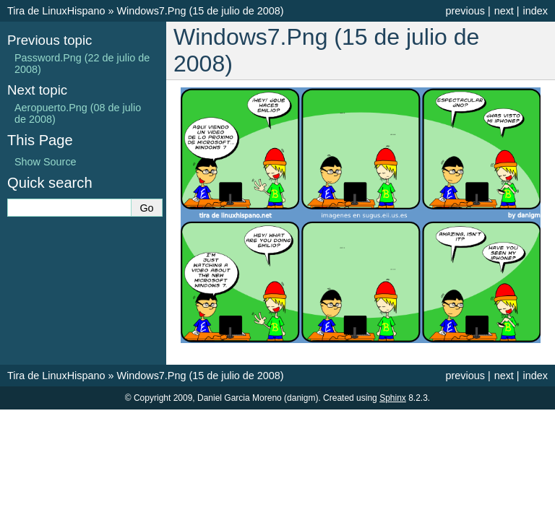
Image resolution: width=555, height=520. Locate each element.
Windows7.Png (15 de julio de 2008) (199, 11)
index (535, 11)
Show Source (45, 162)
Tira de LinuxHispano (56, 11)
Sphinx (392, 398)
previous (464, 11)
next (504, 11)
